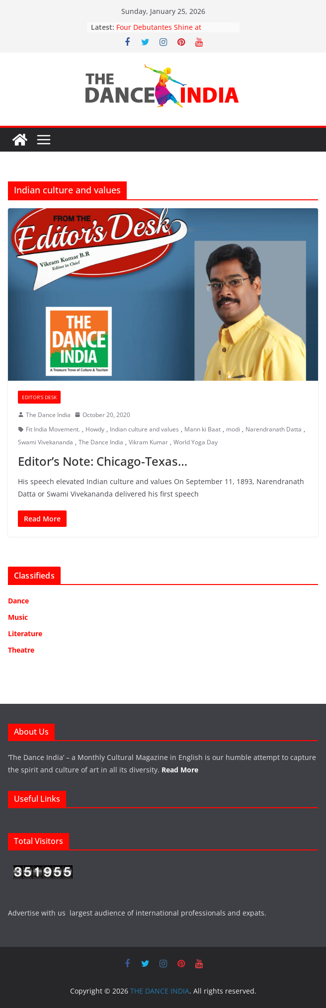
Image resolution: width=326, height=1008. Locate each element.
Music (18, 617)
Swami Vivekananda (45, 442)
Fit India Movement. (53, 429)
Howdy (94, 429)
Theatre (21, 650)
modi (233, 429)
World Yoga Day (195, 442)
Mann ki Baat (202, 429)
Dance (18, 600)
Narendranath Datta (273, 429)
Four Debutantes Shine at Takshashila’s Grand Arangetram (170, 32)
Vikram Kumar (148, 442)
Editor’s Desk (39, 397)
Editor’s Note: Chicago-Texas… (102, 461)
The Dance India (48, 415)
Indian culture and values (144, 429)
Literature (25, 633)
